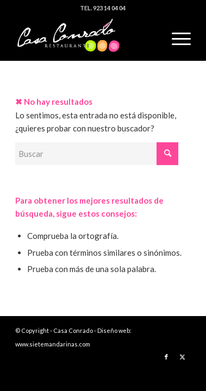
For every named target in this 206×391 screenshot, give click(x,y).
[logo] (85, 38)
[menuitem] (176, 38)
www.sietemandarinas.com (52, 344)
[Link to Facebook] (166, 357)
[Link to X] (182, 357)
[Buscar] (96, 153)
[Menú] (176, 38)
